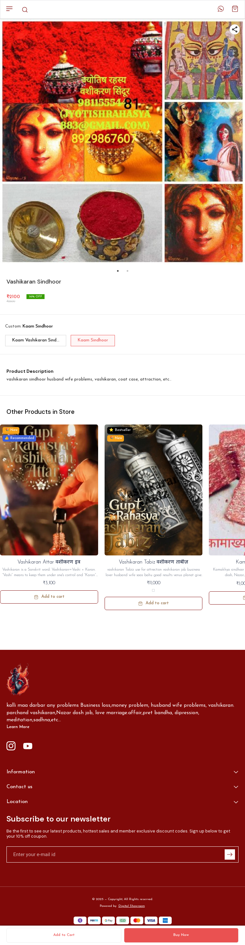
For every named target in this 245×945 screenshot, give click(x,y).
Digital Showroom (131, 906)
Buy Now (181, 935)
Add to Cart (64, 935)
